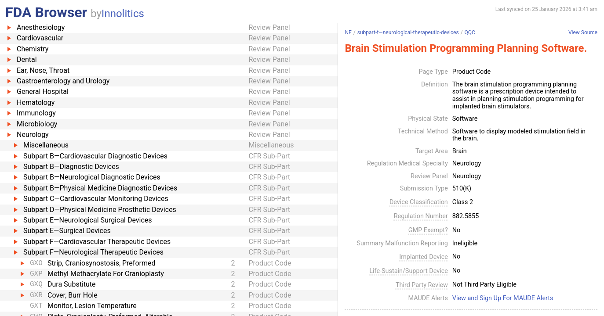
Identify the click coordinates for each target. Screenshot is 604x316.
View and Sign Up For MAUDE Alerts (502, 298)
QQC (470, 32)
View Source (582, 33)
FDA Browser (46, 12)
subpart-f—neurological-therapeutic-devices (408, 32)
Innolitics (123, 13)
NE (348, 32)
